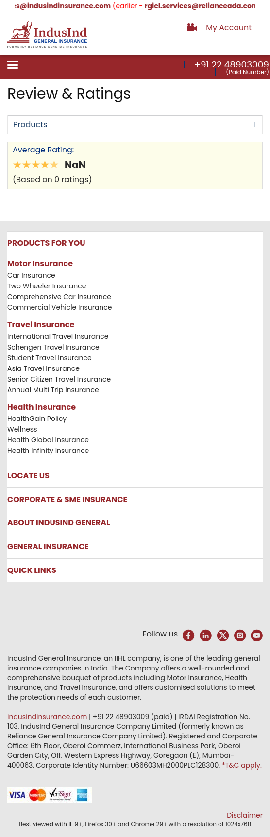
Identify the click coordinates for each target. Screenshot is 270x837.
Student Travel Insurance (49, 358)
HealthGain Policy (37, 418)
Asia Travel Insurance (43, 368)
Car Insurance (31, 275)
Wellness (22, 429)
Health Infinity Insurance (49, 450)
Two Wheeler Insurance (46, 286)
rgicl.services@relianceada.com (211, 6)
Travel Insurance (40, 324)
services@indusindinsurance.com (60, 6)
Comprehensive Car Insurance (59, 296)
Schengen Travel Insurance (53, 347)
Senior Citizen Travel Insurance (59, 379)
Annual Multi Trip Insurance (53, 390)
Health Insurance (41, 407)
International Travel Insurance (57, 336)
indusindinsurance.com (48, 716)
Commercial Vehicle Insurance (59, 307)
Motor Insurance (40, 263)
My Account (229, 27)
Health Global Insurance (49, 440)
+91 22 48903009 (231, 64)
